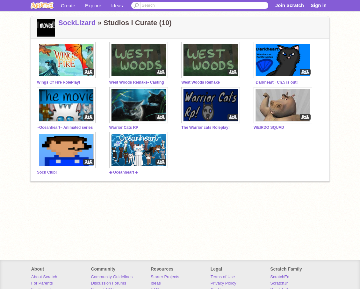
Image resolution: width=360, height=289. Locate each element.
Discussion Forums (108, 283)
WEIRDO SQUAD (269, 127)
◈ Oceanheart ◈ (123, 172)
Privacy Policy (223, 283)
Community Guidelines (112, 276)
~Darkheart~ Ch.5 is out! (276, 82)
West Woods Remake (200, 82)
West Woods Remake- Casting (136, 82)
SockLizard (77, 23)
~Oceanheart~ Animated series (65, 127)
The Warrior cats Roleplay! (205, 127)
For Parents (42, 283)
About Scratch (44, 276)
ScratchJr (279, 283)
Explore (93, 5)
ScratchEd (279, 276)
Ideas (117, 5)
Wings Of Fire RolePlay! (58, 82)
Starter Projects (165, 276)
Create (68, 5)
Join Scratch (289, 5)
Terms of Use (223, 276)
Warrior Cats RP (123, 127)
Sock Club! (47, 172)
